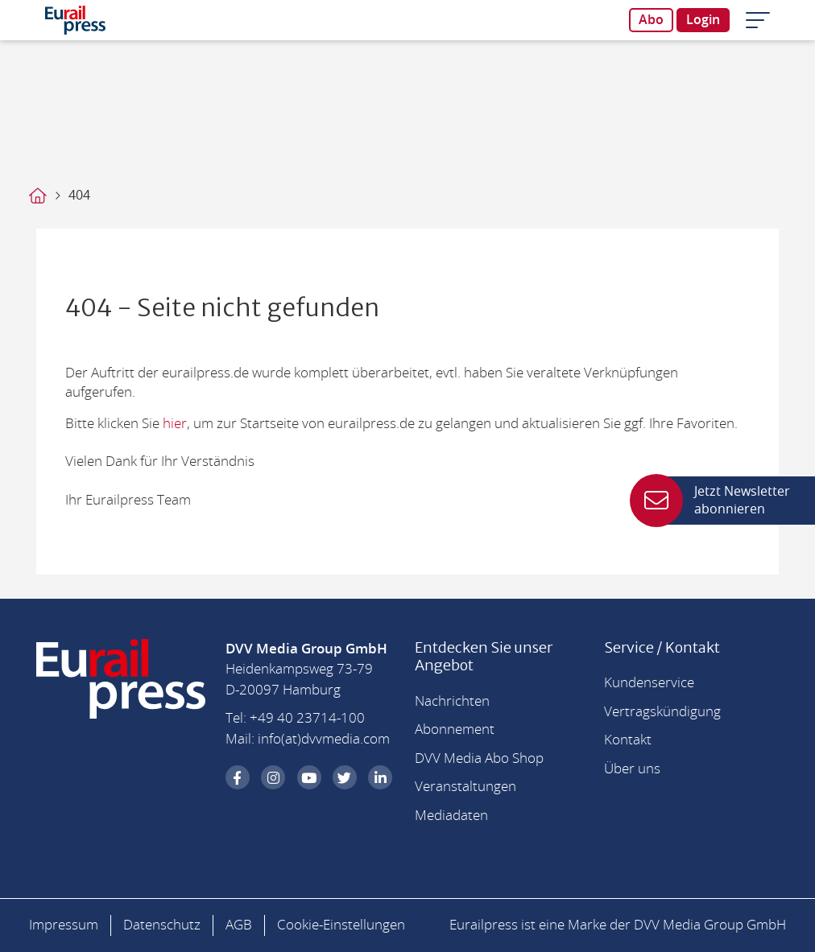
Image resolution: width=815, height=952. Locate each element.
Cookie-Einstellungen (341, 925)
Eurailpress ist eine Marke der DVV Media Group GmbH (617, 925)
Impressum (63, 925)
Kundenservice (649, 683)
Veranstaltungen (465, 786)
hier (175, 424)
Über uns (632, 769)
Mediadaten (451, 815)
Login (703, 20)
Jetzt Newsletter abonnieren (722, 500)
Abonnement (454, 729)
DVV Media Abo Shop (479, 758)
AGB (238, 925)
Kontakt (628, 740)
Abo (651, 20)
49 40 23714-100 (311, 718)
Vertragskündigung (662, 712)
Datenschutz (162, 925)
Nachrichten (452, 701)
